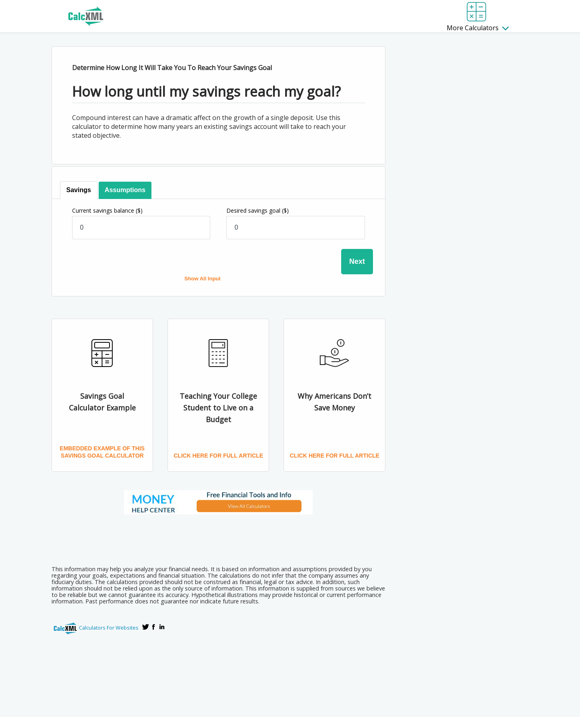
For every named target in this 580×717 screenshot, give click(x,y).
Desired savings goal (257, 210)
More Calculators (478, 27)
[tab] (78, 190)
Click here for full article (218, 455)
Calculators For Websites (109, 627)
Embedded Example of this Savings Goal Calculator (102, 452)
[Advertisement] (218, 537)
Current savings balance (107, 210)
